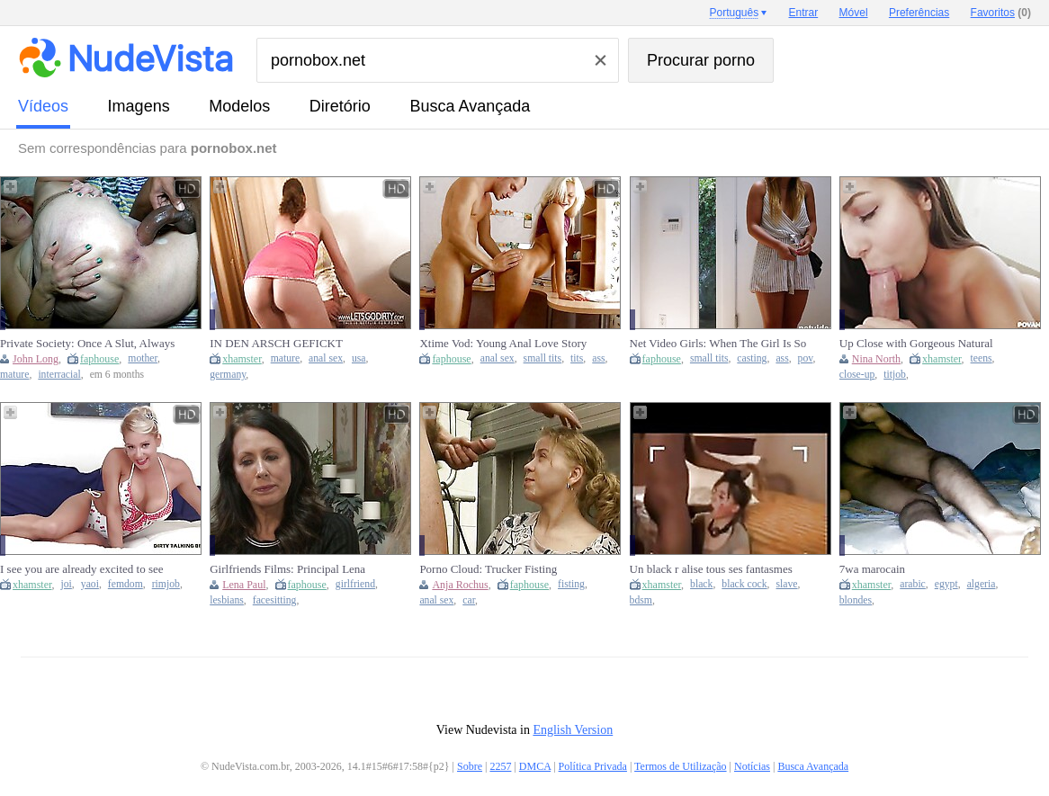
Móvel (853, 12)
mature (14, 374)
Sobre (469, 766)
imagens (139, 106)
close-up (857, 374)
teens (981, 358)
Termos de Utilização (680, 766)
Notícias (752, 766)
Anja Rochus (460, 584)
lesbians (227, 600)
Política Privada (593, 766)
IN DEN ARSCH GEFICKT (276, 343)
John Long (35, 359)
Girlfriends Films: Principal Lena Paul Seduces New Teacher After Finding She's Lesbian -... (287, 569)
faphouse (99, 359)
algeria (981, 584)
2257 (500, 766)
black (701, 584)
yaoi (90, 584)
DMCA (535, 766)
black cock (744, 584)
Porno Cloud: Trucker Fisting (488, 569)
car (468, 600)
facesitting (275, 600)
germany (228, 374)
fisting (571, 584)
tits (576, 358)
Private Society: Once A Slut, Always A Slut (87, 343)
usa (359, 358)
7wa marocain (872, 569)
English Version (573, 730)
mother (142, 358)
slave (787, 584)
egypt (946, 584)
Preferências (919, 12)
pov (805, 358)
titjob (894, 374)
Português (733, 12)
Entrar (804, 12)
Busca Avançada (469, 106)
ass (598, 358)
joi (66, 584)
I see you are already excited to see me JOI (82, 569)
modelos (239, 106)
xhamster (242, 359)
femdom (125, 584)
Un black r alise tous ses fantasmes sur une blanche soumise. (711, 569)
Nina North (876, 359)
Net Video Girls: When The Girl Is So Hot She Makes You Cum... (718, 343)
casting (752, 358)
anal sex (326, 358)
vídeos (43, 106)
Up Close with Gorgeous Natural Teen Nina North (916, 343)
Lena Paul (243, 584)
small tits (543, 358)
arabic (913, 584)
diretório (340, 106)
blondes (855, 600)
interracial (59, 374)
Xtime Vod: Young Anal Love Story (503, 343)
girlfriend (355, 584)
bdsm (641, 600)
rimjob (166, 584)
